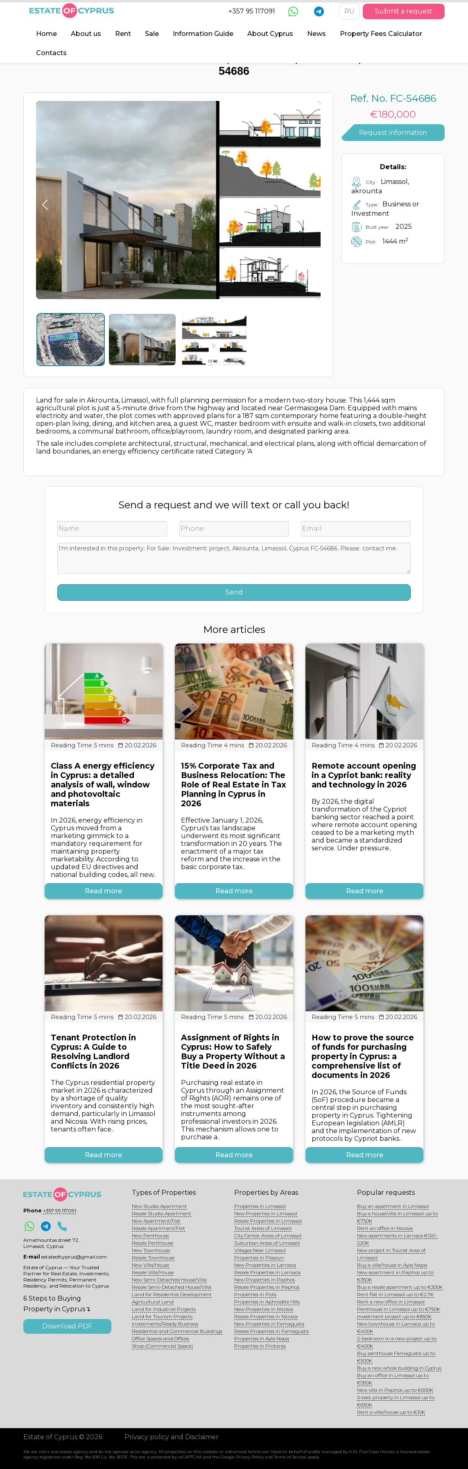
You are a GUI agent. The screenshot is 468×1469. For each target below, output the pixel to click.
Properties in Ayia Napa (261, 1338)
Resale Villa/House (153, 1272)
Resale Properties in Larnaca (267, 1272)
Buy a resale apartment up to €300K (400, 1287)
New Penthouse (150, 1235)
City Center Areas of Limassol (267, 1235)
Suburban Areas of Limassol (267, 1243)
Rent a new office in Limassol (391, 1302)
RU (349, 11)
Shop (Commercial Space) (162, 1346)
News (316, 34)
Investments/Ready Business (165, 1324)
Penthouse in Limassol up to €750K (398, 1309)
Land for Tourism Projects (162, 1316)
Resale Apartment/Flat (158, 1228)
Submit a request (403, 11)
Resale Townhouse (153, 1257)
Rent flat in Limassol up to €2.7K (395, 1294)
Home (46, 34)
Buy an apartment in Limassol (393, 1206)
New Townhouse (151, 1250)
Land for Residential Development (172, 1294)
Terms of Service (290, 1457)
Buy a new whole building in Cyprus (399, 1368)
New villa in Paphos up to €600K (395, 1390)
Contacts (51, 53)
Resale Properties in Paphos (266, 1287)
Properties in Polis (255, 1294)
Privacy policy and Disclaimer (171, 1437)
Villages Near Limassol (260, 1250)
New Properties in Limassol (265, 1213)
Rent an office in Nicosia (385, 1228)
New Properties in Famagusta (269, 1324)
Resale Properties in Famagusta (271, 1331)
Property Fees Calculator (381, 34)
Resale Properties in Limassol (268, 1221)
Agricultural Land (153, 1302)
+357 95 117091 (251, 11)
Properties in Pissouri (259, 1257)
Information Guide (203, 34)
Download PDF (67, 1326)
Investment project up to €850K (394, 1316)
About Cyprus (270, 34)
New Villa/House (150, 1265)
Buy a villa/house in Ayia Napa (392, 1265)
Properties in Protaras (260, 1346)
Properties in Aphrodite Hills (267, 1302)
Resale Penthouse (152, 1243)
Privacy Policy (250, 1457)
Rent (123, 34)
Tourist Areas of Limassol (263, 1228)
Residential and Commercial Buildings (177, 1331)
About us (86, 34)
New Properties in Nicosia (263, 1309)
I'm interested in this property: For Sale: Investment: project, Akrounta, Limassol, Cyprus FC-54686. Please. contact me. (234, 558)
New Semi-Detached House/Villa (169, 1280)
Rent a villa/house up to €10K (391, 1412)
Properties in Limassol (260, 1206)
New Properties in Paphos (264, 1280)
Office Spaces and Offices (160, 1338)
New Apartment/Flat (156, 1221)
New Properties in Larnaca (265, 1265)
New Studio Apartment (159, 1206)
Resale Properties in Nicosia (266, 1316)
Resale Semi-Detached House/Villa (171, 1287)
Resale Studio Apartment (161, 1213)
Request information (393, 132)
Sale (152, 34)
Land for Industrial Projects (164, 1309)
